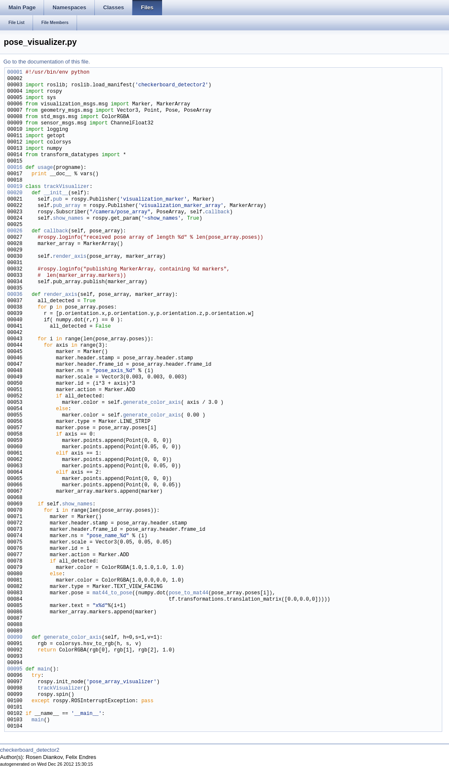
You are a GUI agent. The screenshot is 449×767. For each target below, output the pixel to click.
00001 (14, 72)
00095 (14, 669)
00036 (14, 294)
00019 (14, 186)
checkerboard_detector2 (29, 750)
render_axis (69, 256)
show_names (68, 218)
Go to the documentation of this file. (46, 61)
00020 (14, 193)
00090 (14, 637)
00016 (14, 167)
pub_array (66, 206)
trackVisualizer (66, 186)
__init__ (56, 193)
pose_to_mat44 (189, 593)
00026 (14, 231)
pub (57, 199)
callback (217, 212)
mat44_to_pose (112, 593)
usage (45, 167)
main (44, 669)
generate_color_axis (152, 402)
